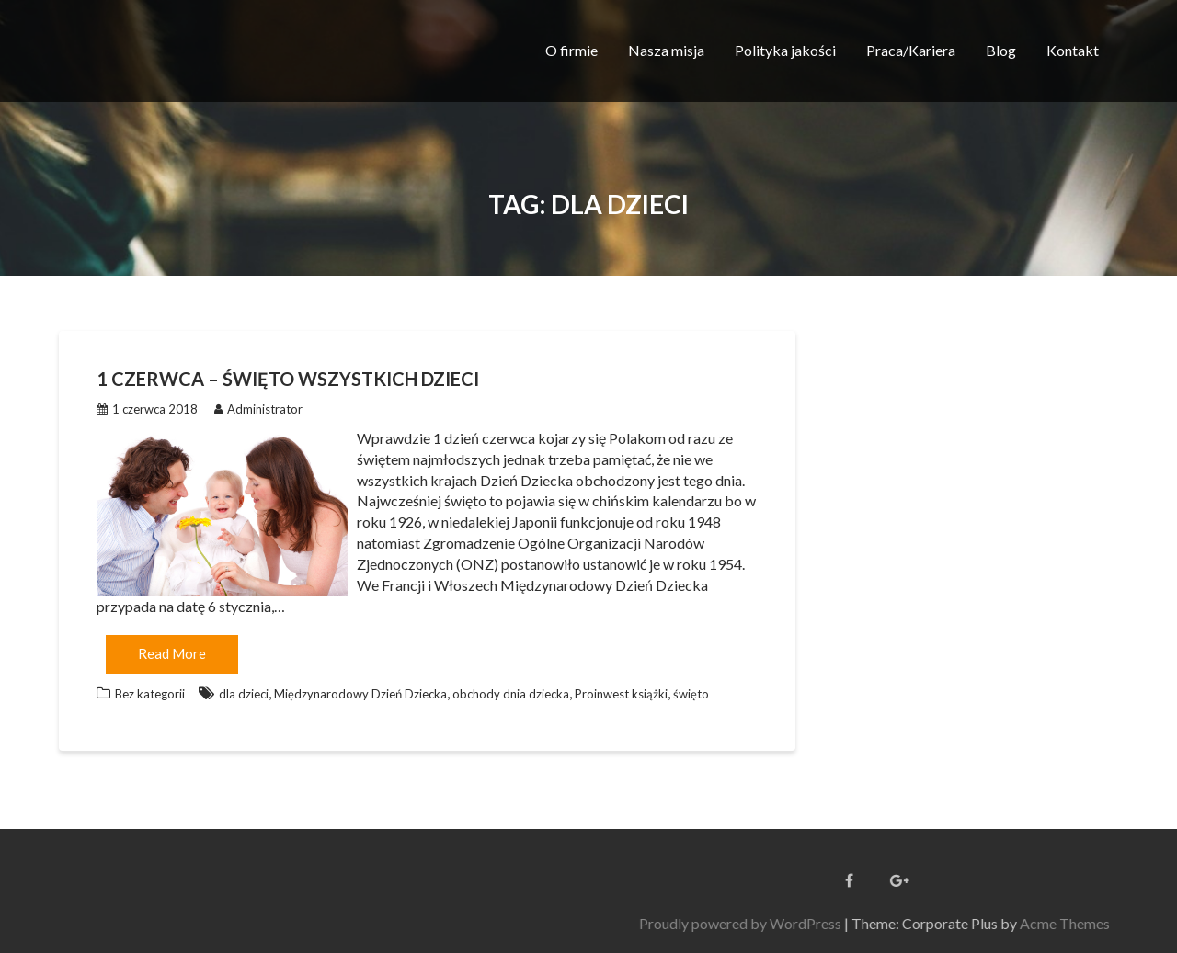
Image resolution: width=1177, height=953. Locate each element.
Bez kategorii (150, 693)
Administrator (258, 409)
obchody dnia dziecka (510, 693)
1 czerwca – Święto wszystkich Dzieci (288, 379)
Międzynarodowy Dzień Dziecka (360, 693)
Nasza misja (666, 50)
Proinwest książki (621, 693)
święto (691, 693)
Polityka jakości (785, 50)
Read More (172, 653)
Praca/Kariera (910, 50)
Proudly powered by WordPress (1036, 923)
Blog (1001, 50)
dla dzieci (244, 693)
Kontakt (1072, 50)
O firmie (571, 50)
